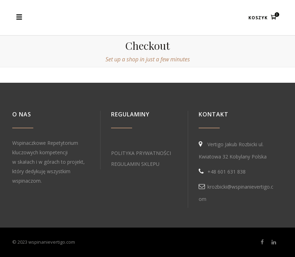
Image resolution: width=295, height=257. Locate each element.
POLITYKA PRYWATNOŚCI (141, 153)
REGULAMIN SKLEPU (135, 164)
